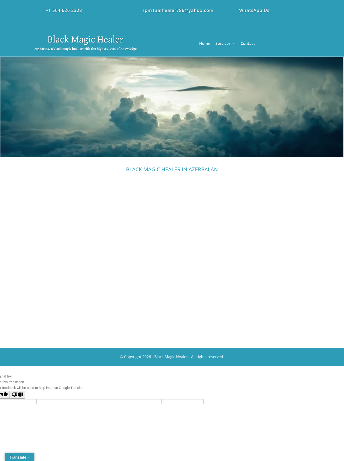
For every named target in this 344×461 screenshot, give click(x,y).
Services (223, 43)
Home (204, 43)
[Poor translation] (17, 395)
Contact (248, 43)
